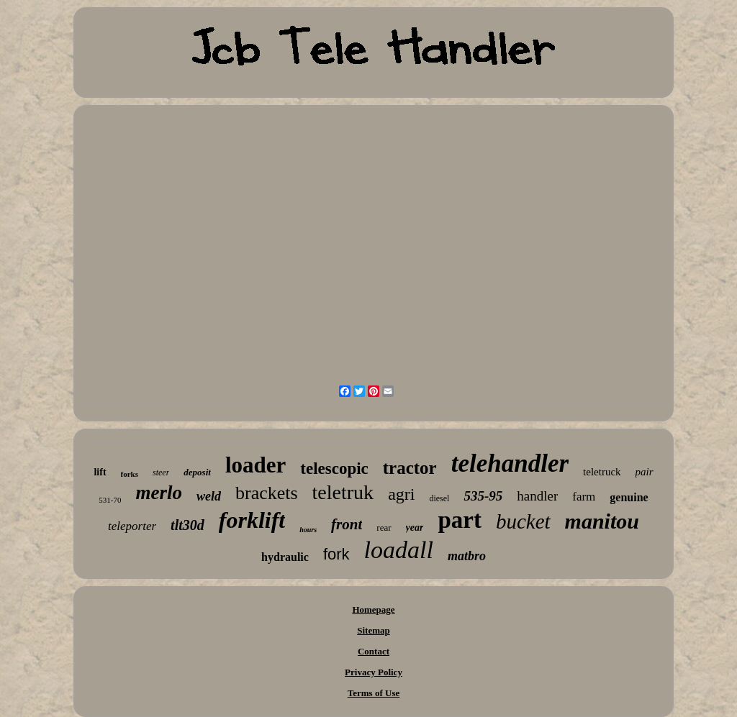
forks (129, 474)
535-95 (483, 495)
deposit (197, 472)
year (415, 527)
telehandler (510, 463)
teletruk (343, 492)
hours (308, 530)
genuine (629, 497)
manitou (602, 521)
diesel (439, 498)
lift (100, 472)
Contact (373, 651)
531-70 (110, 499)
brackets (266, 493)
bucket (523, 521)
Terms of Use (373, 693)
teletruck (601, 472)
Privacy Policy (373, 672)
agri (401, 494)
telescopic (334, 469)
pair (645, 472)
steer (161, 472)
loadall (398, 549)
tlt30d (187, 525)
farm (583, 496)
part (459, 520)
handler (537, 495)
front (346, 524)
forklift (252, 520)
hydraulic (285, 557)
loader (255, 465)
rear (383, 527)
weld (208, 496)
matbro (467, 556)
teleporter (132, 526)
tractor (410, 468)
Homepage (373, 609)
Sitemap (373, 630)
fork (336, 554)
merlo (158, 492)
